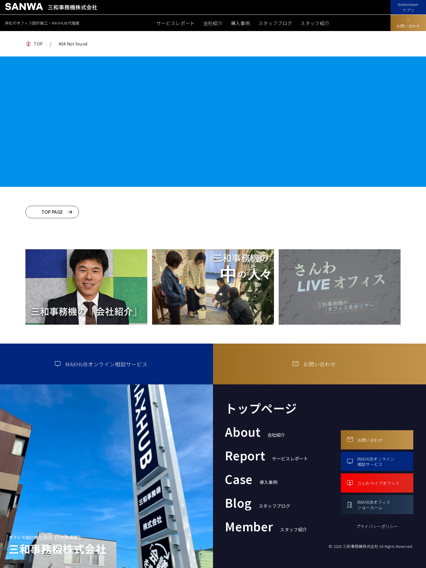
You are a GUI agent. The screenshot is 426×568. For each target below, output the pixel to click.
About (255, 431)
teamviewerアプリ (408, 7)
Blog (257, 502)
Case (251, 479)
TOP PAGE (52, 212)
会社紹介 (212, 23)
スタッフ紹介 (314, 23)
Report (266, 455)
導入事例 (240, 23)
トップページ (261, 408)
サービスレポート (175, 23)
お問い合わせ (408, 23)
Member (266, 526)
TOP (38, 44)
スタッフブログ (275, 23)
